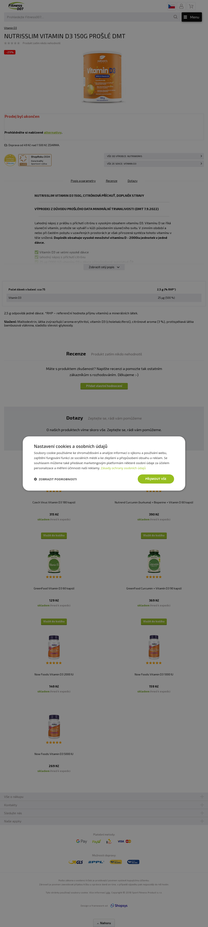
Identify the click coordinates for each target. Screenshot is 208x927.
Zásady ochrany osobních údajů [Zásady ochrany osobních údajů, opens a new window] (123, 468)
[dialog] (104, 463)
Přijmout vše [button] (155, 479)
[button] (55, 479)
